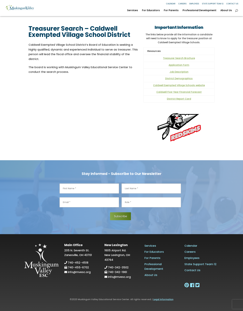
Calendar (170, 3)
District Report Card (179, 98)
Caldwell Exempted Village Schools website (179, 85)
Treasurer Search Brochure (179, 58)
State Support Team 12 (212, 3)
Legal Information (163, 299)
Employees (194, 3)
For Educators (151, 10)
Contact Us (232, 3)
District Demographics (179, 78)
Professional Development (199, 10)
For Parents (171, 10)
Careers (182, 3)
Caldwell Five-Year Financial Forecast (179, 92)
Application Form (179, 65)
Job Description (179, 71)
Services (132, 10)
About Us (226, 10)
